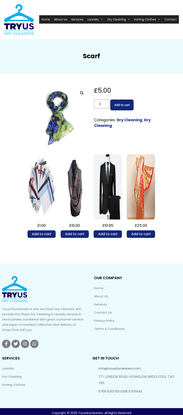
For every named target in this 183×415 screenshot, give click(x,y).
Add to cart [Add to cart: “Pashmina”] (74, 234)
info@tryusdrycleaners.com (119, 368)
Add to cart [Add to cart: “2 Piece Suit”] (108, 234)
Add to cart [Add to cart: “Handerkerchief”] (41, 234)
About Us (60, 19)
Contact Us (103, 312)
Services (77, 19)
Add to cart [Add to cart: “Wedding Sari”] (141, 234)
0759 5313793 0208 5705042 (120, 391)
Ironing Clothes (147, 19)
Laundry (95, 19)
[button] (82, 93)
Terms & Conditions (109, 329)
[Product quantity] (101, 104)
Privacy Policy (104, 320)
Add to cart (122, 105)
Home (45, 19)
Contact (170, 19)
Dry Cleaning (118, 19)
